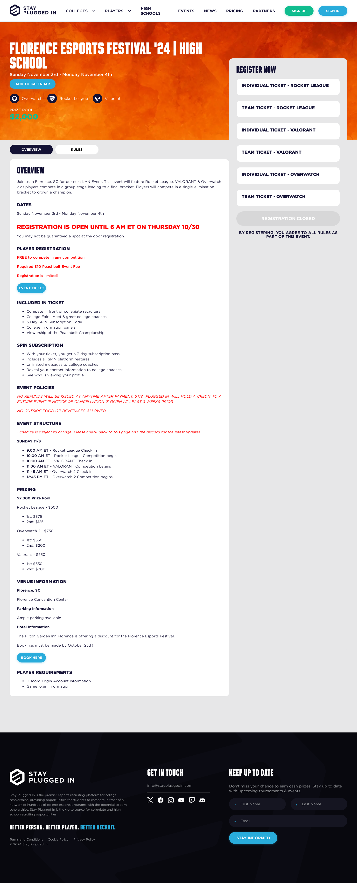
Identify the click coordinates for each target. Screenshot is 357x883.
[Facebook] (163, 800)
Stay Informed (253, 837)
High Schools (151, 11)
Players (114, 10)
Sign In (333, 11)
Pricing (234, 10)
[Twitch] (194, 800)
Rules (66, 149)
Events (186, 10)
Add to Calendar (32, 84)
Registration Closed (288, 218)
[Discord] (204, 800)
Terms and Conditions (26, 839)
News (210, 10)
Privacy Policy (84, 839)
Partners (264, 10)
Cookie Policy (58, 839)
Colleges (77, 10)
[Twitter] (152, 800)
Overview (28, 149)
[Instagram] (173, 800)
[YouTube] (183, 800)
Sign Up (299, 11)
